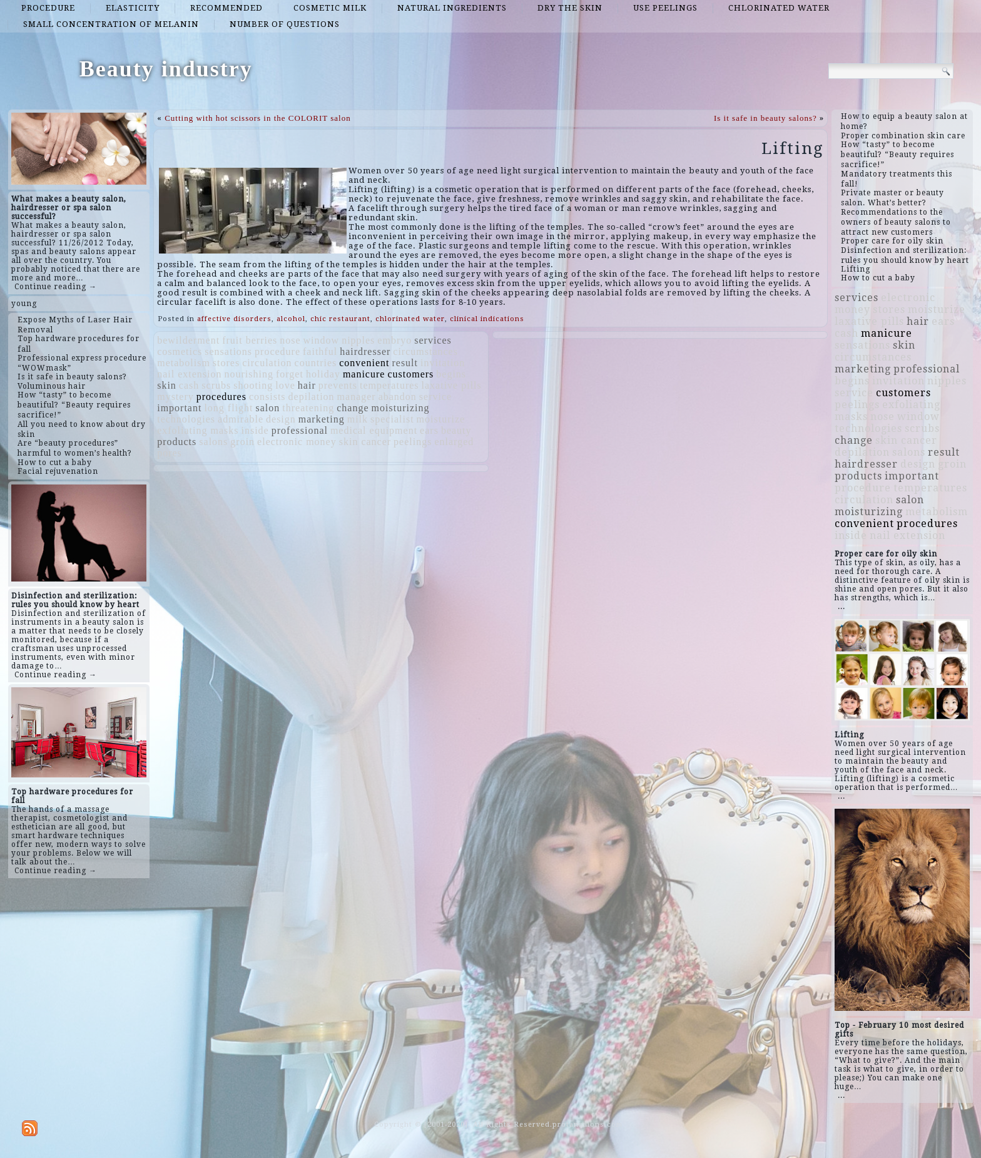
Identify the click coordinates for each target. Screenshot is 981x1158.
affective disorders (234, 319)
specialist (392, 419)
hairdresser (365, 351)
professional (300, 430)
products (176, 441)
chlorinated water (779, 8)
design (281, 419)
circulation (267, 362)
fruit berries (249, 340)
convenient (364, 362)
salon (268, 407)
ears (429, 430)
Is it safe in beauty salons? (765, 118)
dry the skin (569, 8)
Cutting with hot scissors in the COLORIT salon (257, 118)
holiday (323, 374)
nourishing (249, 374)
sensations (228, 351)
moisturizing (401, 407)
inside (255, 430)
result (405, 362)
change (353, 407)
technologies (186, 419)
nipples (358, 340)
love (285, 385)
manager (356, 396)
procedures (221, 396)
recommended (226, 8)
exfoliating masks (197, 430)
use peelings (665, 8)
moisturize (441, 419)
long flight (228, 407)
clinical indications (487, 319)
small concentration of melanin (111, 24)
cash (189, 385)
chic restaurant (340, 319)
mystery (175, 396)
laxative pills (452, 385)
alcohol (291, 319)
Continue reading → (55, 286)
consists (267, 396)
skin (166, 385)
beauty (456, 430)
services (433, 340)
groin (242, 441)
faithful (320, 351)
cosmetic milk (330, 8)
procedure (48, 8)
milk (357, 419)
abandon (398, 396)
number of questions (285, 24)
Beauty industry (166, 68)
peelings (413, 441)
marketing (321, 419)
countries (316, 362)
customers (410, 374)
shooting (253, 385)
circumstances (425, 351)
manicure (364, 374)
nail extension (189, 374)
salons (213, 441)
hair (307, 385)
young (24, 303)
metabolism (183, 362)
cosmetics (179, 351)
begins (451, 374)
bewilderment (188, 340)
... (841, 606)
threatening (308, 407)
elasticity (133, 8)
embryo (394, 340)
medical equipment (373, 430)
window (321, 340)
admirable (240, 419)
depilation (311, 396)
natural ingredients (452, 8)
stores (226, 362)
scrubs (216, 385)
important (179, 407)
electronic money (297, 441)
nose (290, 340)
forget (289, 374)
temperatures (389, 385)
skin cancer (365, 441)
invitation (442, 362)
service (435, 396)
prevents (337, 385)
